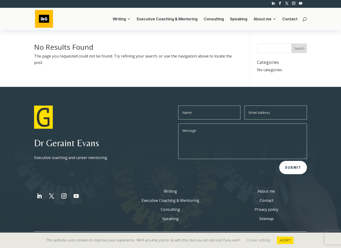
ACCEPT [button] (285, 240)
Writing (119, 19)
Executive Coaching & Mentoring (167, 19)
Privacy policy (266, 209)
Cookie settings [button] (258, 240)
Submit (293, 167)
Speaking (238, 19)
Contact (289, 19)
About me (262, 19)
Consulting (214, 19)
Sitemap (266, 218)
